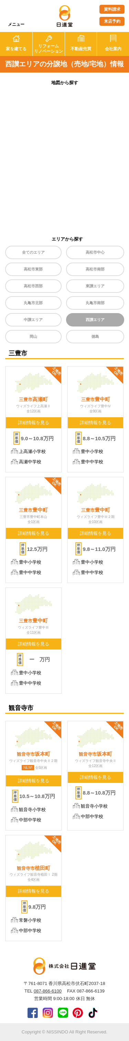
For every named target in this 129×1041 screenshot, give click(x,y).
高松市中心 (95, 252)
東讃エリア (95, 286)
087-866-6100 (48, 991)
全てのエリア (33, 252)
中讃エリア (33, 320)
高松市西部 (33, 286)
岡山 (33, 336)
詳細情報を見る (33, 422)
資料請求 (112, 9)
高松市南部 (95, 269)
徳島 (95, 336)
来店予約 (112, 21)
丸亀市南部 (95, 303)
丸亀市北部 (33, 303)
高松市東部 (33, 269)
